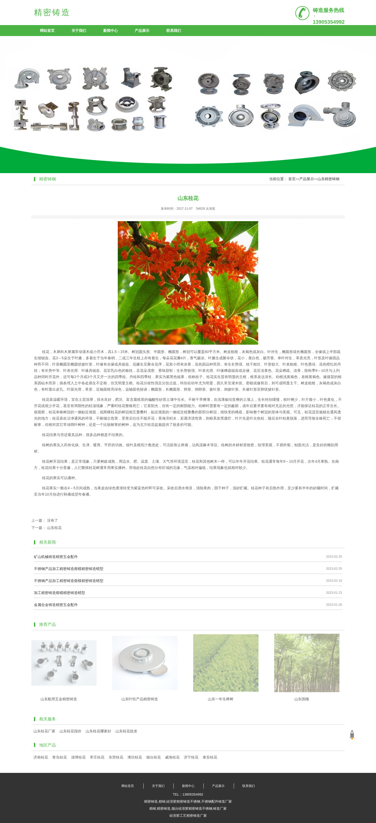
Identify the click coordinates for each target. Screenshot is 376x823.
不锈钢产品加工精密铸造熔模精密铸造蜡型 (68, 569)
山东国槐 (301, 699)
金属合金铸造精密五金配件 (56, 605)
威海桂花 (172, 757)
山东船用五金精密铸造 (58, 699)
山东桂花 (54, 528)
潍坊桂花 (134, 757)
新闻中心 (110, 30)
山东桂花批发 (126, 731)
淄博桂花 (78, 757)
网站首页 (47, 30)
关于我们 (79, 30)
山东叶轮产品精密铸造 (139, 699)
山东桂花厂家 (44, 731)
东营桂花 (116, 757)
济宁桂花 (191, 757)
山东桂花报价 (70, 731)
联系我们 (173, 30)
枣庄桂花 (97, 757)
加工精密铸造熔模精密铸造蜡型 (59, 593)
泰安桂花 (210, 757)
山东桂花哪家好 (98, 731)
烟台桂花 (153, 757)
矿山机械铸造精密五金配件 (56, 557)
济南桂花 (40, 757)
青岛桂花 (59, 757)
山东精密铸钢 (328, 179)
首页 (292, 179)
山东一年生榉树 (220, 699)
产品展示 (142, 30)
